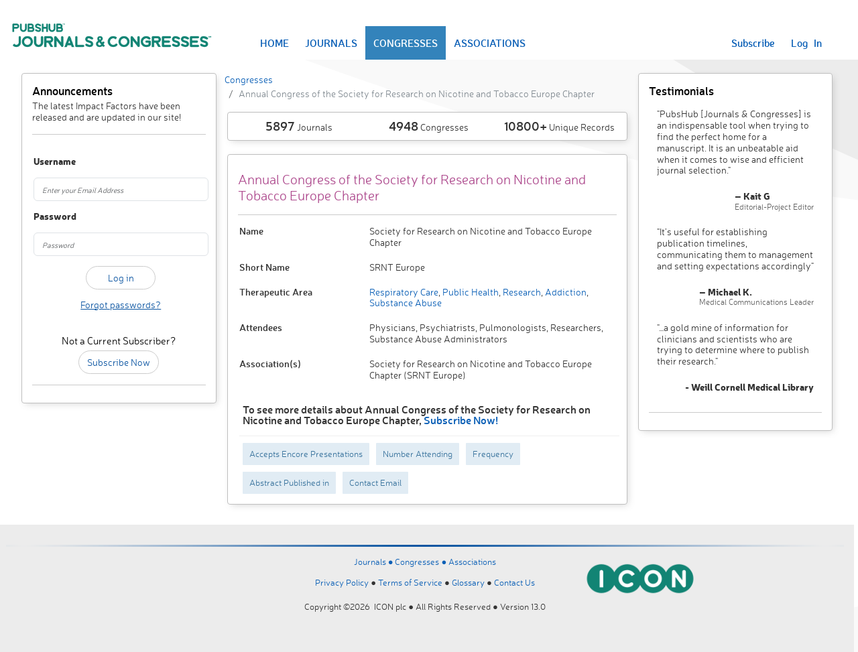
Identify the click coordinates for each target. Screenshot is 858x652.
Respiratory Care (403, 292)
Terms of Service (410, 582)
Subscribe (753, 43)
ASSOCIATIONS (490, 43)
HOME (274, 43)
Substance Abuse (405, 302)
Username (46, 162)
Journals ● (374, 561)
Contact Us (514, 582)
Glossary (468, 582)
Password (46, 216)
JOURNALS (331, 43)
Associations (472, 561)
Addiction (565, 292)
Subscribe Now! (461, 420)
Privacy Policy (342, 582)
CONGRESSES (405, 43)
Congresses (249, 79)
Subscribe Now (118, 362)
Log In (806, 43)
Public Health (469, 292)
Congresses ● (421, 561)
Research (521, 292)
